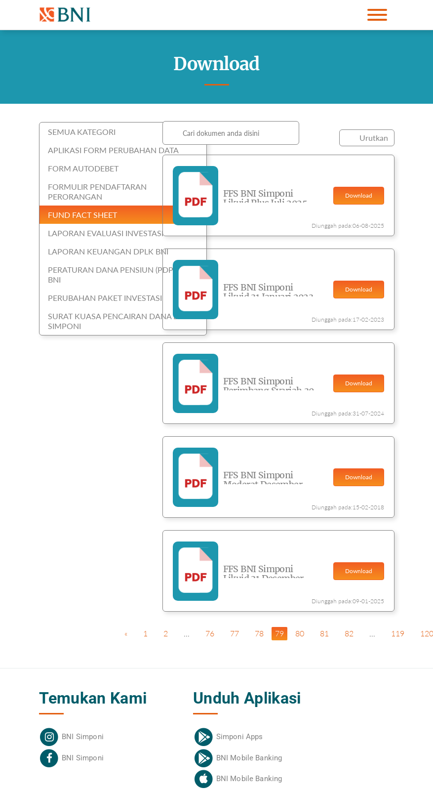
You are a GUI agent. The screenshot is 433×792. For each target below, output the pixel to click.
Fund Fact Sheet (82, 214)
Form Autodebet (83, 168)
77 (234, 633)
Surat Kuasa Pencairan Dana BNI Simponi (117, 321)
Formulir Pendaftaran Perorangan (97, 191)
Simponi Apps (239, 736)
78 (259, 633)
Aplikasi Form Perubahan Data (113, 150)
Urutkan (373, 137)
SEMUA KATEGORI (82, 131)
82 (349, 633)
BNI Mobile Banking (249, 757)
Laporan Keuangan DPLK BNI (108, 251)
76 (209, 633)
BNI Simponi (83, 736)
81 (324, 633)
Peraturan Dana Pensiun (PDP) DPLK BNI (122, 274)
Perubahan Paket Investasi (105, 297)
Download (358, 195)
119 (397, 633)
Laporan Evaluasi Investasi (105, 233)
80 (299, 633)
